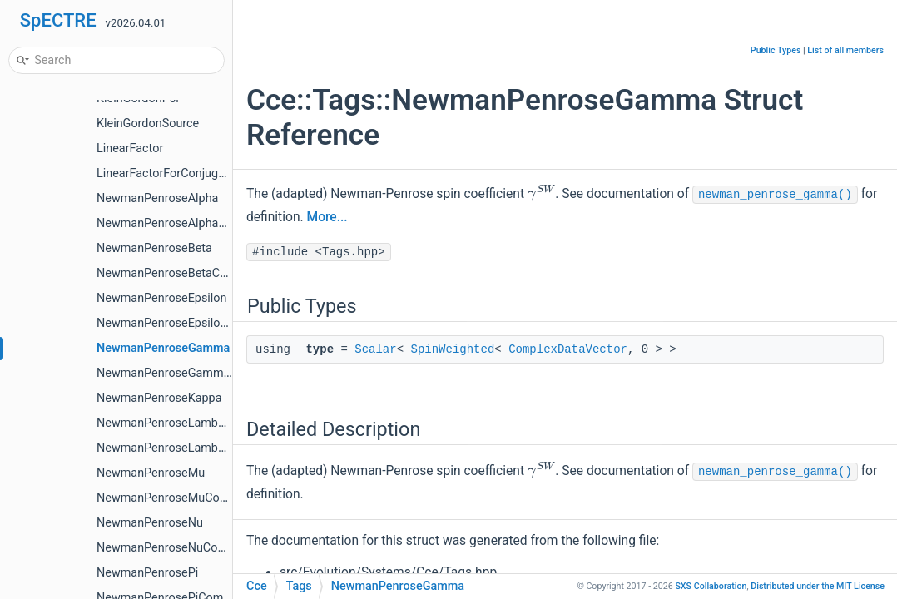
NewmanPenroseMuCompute (175, 498)
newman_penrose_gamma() (775, 194)
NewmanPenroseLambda (164, 423)
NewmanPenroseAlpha (157, 198)
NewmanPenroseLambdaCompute (188, 448)
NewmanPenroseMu (151, 473)
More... (327, 217)
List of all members (845, 50)
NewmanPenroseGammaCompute (188, 373)
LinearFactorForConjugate (166, 173)
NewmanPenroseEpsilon (162, 298)
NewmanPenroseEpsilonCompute (186, 323)
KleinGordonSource (148, 123)
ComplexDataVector (567, 349)
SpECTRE (58, 20)
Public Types (776, 50)
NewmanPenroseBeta (154, 248)
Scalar (375, 349)
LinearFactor (130, 148)
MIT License (818, 586)
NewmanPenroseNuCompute (174, 548)
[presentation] (541, 193)
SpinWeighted (452, 349)
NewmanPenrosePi (147, 573)
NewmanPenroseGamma (163, 348)
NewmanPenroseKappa (159, 398)
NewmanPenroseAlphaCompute (182, 223)
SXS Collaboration (710, 586)
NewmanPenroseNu (150, 523)
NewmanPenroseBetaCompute (178, 273)
